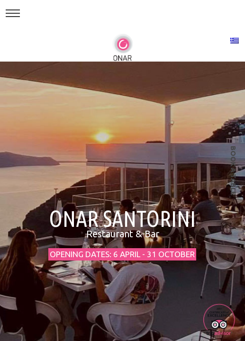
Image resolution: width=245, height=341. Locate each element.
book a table (233, 171)
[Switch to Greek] (234, 40)
